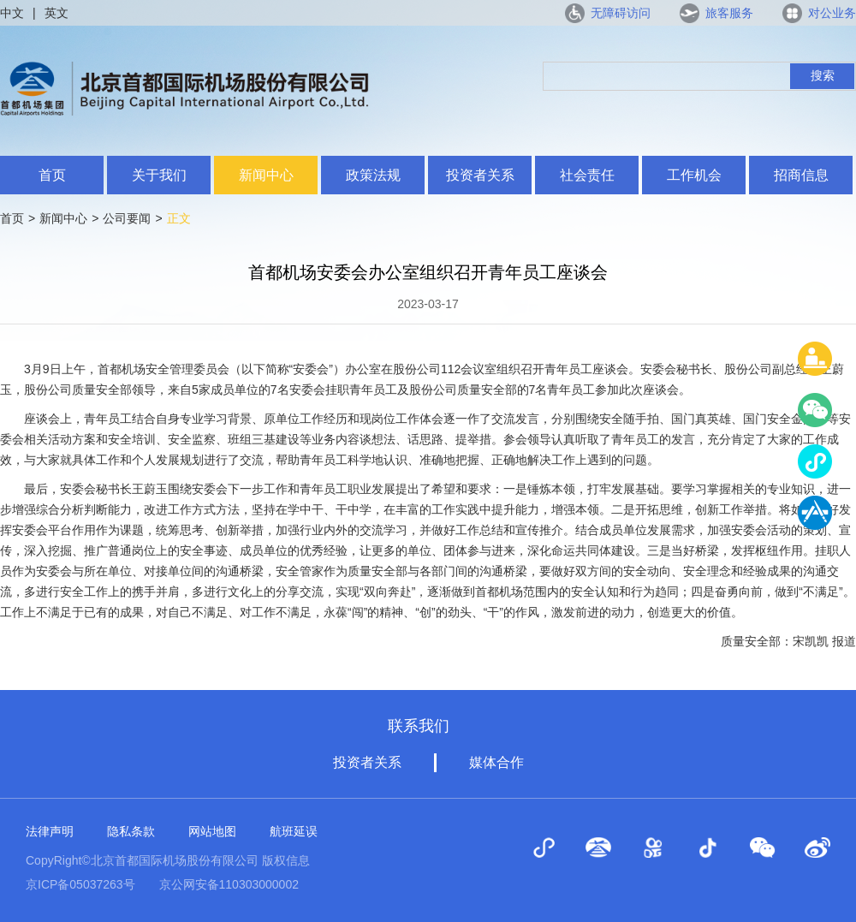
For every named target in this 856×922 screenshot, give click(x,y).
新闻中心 (266, 175)
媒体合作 (496, 762)
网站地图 (212, 831)
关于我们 (159, 175)
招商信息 (801, 175)
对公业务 (832, 13)
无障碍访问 (621, 13)
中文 (12, 13)
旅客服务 (729, 13)
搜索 (823, 75)
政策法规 (373, 175)
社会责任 (587, 175)
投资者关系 (480, 175)
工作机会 (694, 175)
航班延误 (294, 831)
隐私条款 (131, 831)
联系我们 (418, 726)
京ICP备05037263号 (80, 884)
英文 (56, 13)
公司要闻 (127, 218)
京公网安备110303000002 (229, 884)
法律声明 (50, 831)
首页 (52, 175)
